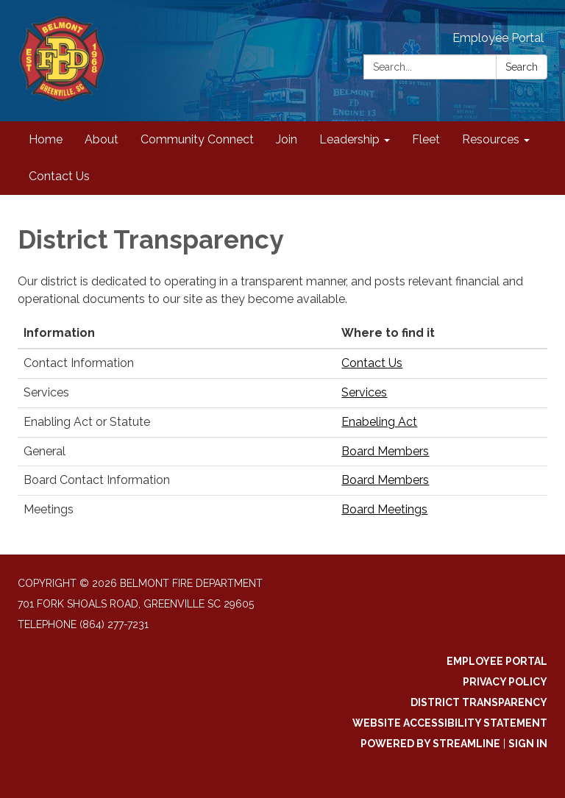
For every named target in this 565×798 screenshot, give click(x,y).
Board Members (385, 451)
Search (521, 67)
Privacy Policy (505, 682)
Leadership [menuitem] (349, 139)
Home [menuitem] (46, 139)
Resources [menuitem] (490, 139)
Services (364, 392)
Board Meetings (384, 509)
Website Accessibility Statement (449, 723)
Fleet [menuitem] (426, 139)
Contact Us (371, 363)
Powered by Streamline (430, 743)
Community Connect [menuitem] (197, 139)
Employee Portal (498, 38)
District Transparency (479, 702)
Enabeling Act (379, 422)
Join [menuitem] (286, 139)
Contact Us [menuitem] (59, 176)
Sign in (527, 743)
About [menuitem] (101, 139)
